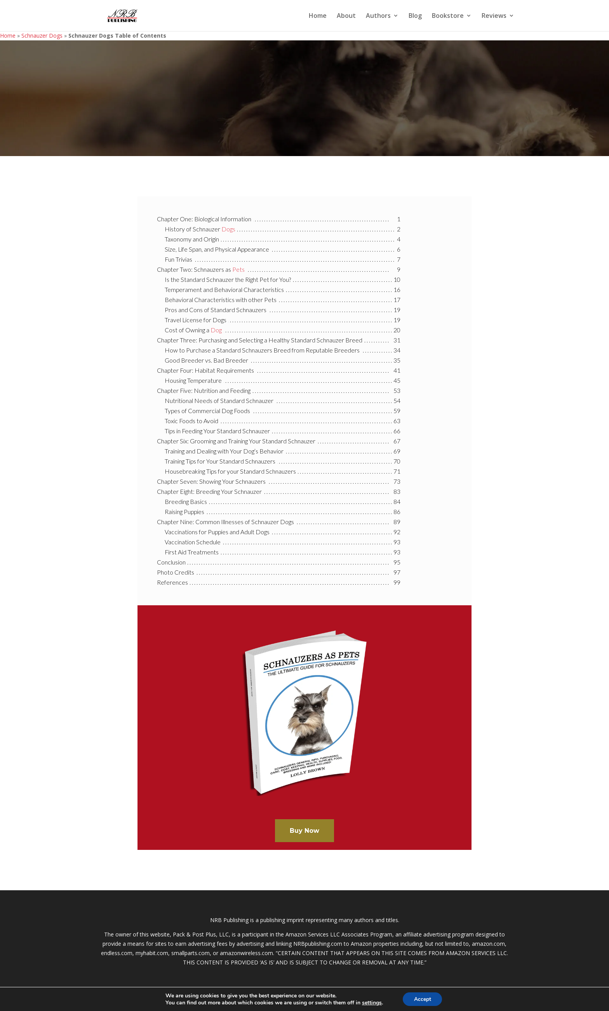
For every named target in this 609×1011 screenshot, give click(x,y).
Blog (415, 16)
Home (318, 16)
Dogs (228, 229)
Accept (422, 998)
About (346, 16)
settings (371, 1002)
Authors (378, 16)
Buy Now (304, 830)
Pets (238, 269)
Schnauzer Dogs (42, 35)
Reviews (494, 16)
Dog (216, 330)
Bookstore (448, 16)
